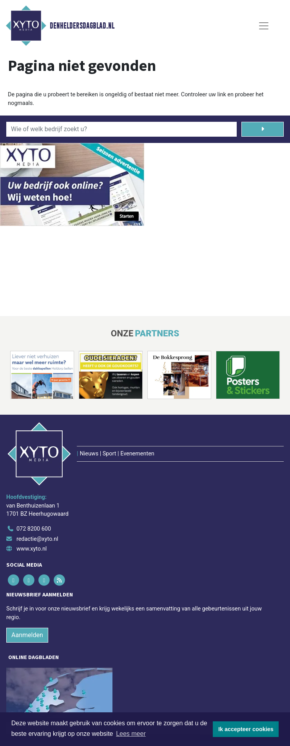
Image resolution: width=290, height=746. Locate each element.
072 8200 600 (33, 529)
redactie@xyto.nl (37, 539)
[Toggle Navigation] (264, 26)
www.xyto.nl (31, 549)
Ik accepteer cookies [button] (246, 729)
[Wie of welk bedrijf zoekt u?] (121, 129)
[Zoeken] (262, 129)
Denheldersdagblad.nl (82, 26)
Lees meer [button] (131, 733)
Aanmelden (27, 635)
